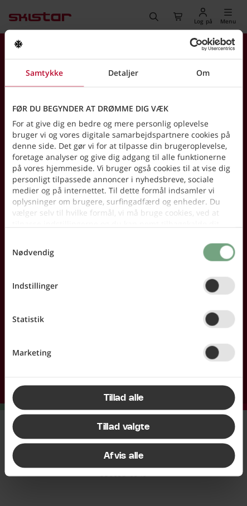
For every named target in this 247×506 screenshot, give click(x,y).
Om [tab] (203, 72)
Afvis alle (123, 455)
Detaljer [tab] (123, 72)
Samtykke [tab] (44, 72)
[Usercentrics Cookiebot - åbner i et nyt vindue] (186, 44)
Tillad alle (124, 397)
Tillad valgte (123, 426)
